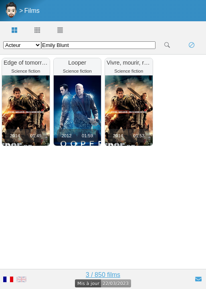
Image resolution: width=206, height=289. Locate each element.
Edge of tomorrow (26, 62)
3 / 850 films (103, 274)
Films (32, 10)
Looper (77, 62)
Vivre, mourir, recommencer (142, 62)
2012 (67, 135)
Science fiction (25, 71)
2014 (15, 135)
